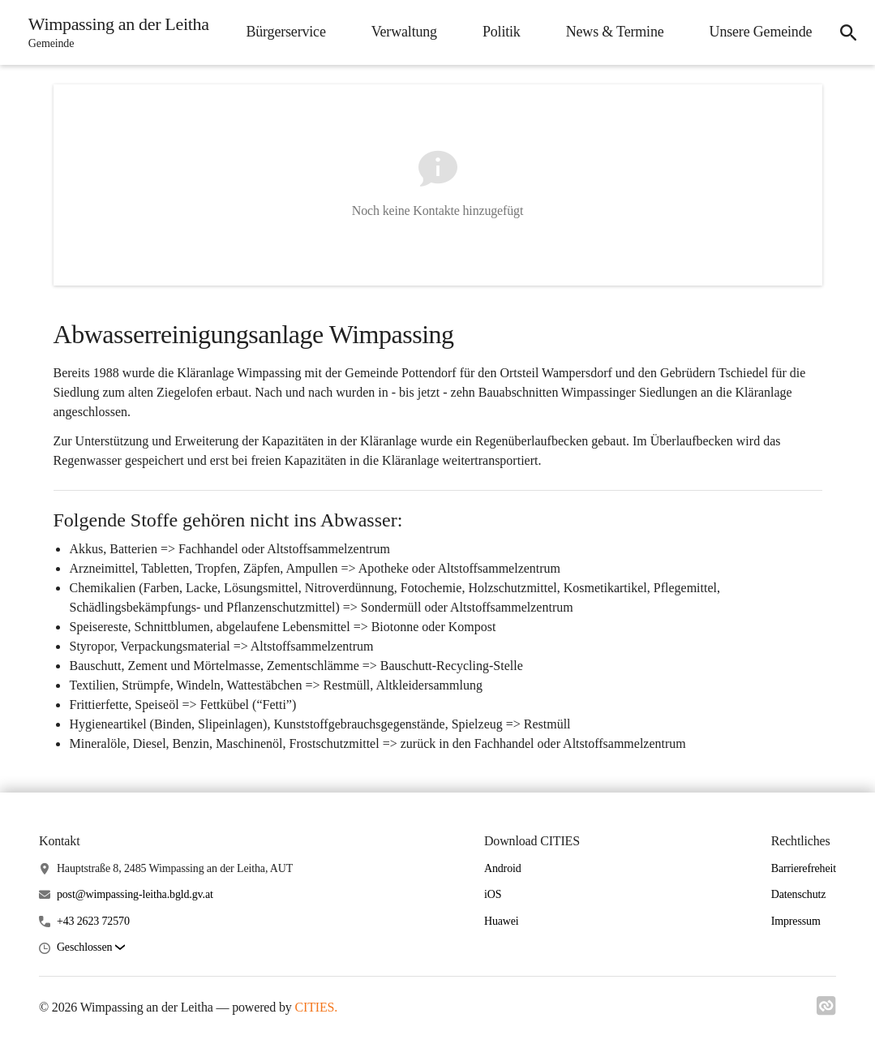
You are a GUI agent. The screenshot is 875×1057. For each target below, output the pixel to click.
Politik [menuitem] (500, 32)
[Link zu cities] (826, 1011)
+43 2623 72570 (93, 921)
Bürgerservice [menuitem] (284, 32)
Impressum (796, 921)
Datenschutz (798, 894)
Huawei (501, 921)
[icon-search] (847, 32)
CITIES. (316, 1007)
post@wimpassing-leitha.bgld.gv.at (135, 894)
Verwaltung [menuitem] (402, 32)
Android (502, 868)
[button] (91, 947)
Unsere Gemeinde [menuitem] (758, 32)
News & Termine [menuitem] (613, 32)
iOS (492, 894)
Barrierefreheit (803, 868)
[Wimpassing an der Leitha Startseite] (114, 32)
